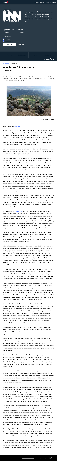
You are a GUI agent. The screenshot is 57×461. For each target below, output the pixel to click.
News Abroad (6, 63)
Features (9, 55)
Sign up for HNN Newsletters (28, 458)
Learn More (21, 44)
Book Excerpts (22, 55)
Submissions (47, 55)
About (35, 55)
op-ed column (19, 211)
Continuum (7, 39)
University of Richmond (50, 2)
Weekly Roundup (9, 41)
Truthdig (17, 126)
